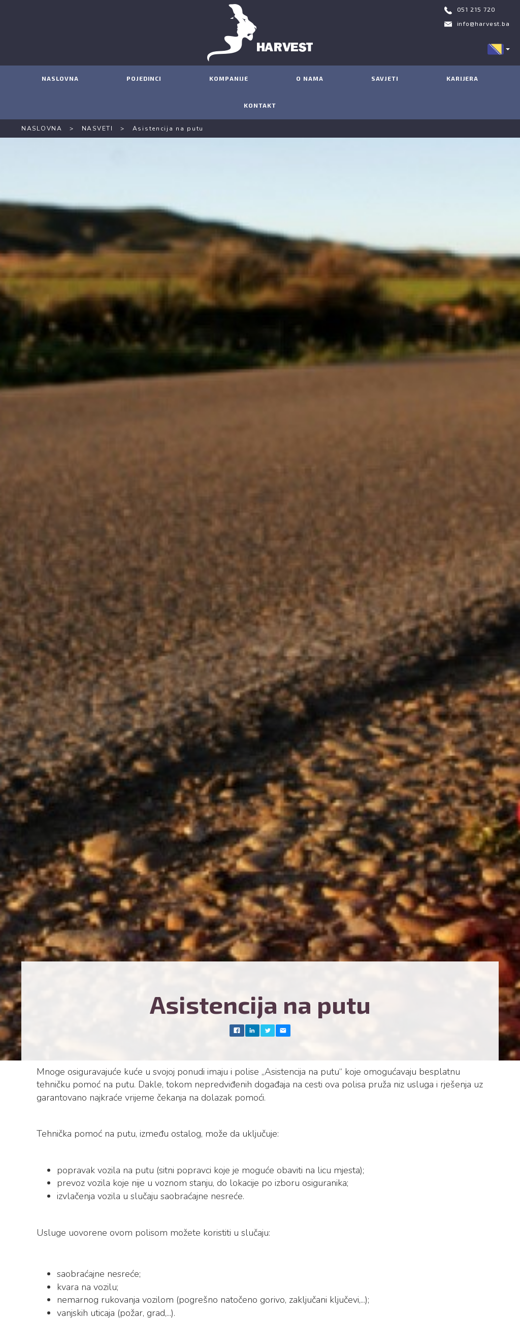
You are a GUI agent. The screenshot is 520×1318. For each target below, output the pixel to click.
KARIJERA (462, 78)
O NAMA (309, 78)
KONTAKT (260, 105)
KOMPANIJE (228, 78)
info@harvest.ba (483, 23)
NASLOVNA (60, 78)
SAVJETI (385, 78)
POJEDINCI (143, 78)
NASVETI (97, 128)
